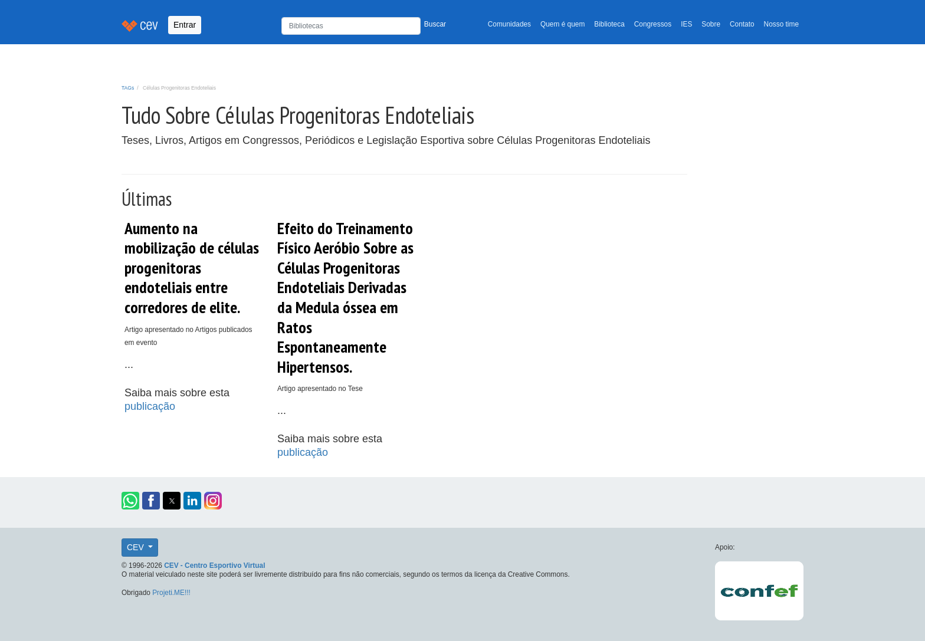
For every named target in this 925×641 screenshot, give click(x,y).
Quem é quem (562, 24)
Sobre (710, 24)
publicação (149, 406)
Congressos (652, 24)
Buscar (435, 24)
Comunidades (509, 24)
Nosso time (781, 24)
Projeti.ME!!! (171, 593)
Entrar (184, 24)
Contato (742, 24)
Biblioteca (609, 24)
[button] (130, 500)
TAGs (128, 88)
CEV (136, 547)
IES (686, 24)
